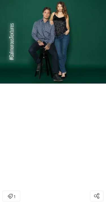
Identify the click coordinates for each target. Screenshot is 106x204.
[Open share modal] (96, 196)
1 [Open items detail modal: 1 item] (11, 196)
